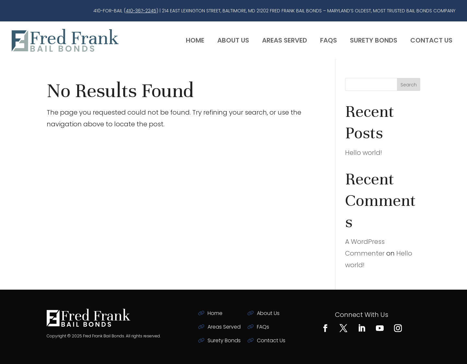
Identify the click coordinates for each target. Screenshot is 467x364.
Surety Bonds (373, 40)
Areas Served (284, 40)
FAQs (328, 40)
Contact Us (431, 40)
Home (195, 40)
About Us (233, 40)
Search (409, 85)
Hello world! (363, 152)
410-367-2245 (141, 10)
